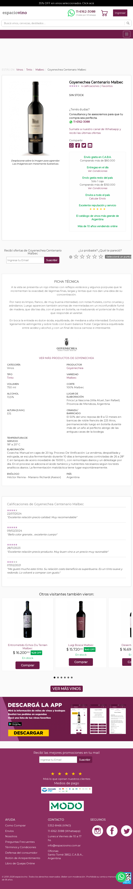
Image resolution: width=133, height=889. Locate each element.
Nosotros (11, 836)
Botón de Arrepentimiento (22, 858)
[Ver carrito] (104, 13)
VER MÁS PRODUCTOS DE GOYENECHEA (66, 358)
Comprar (27, 665)
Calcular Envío (97, 198)
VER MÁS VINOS (66, 689)
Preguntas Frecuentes (20, 841)
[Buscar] (128, 23)
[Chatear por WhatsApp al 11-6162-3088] (82, 12)
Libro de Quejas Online (20, 863)
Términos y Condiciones (20, 847)
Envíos (9, 831)
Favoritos (107, 86)
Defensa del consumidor (21, 852)
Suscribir (51, 260)
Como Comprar (15, 825)
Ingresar (120, 12)
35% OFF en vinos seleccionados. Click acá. (66, 3)
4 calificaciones (90, 86)
